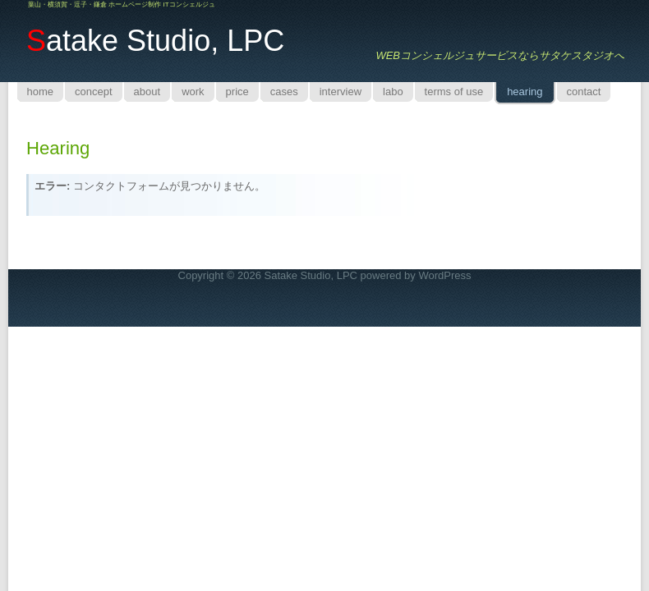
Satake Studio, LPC (311, 275)
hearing (58, 148)
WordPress (444, 275)
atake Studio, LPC (155, 40)
